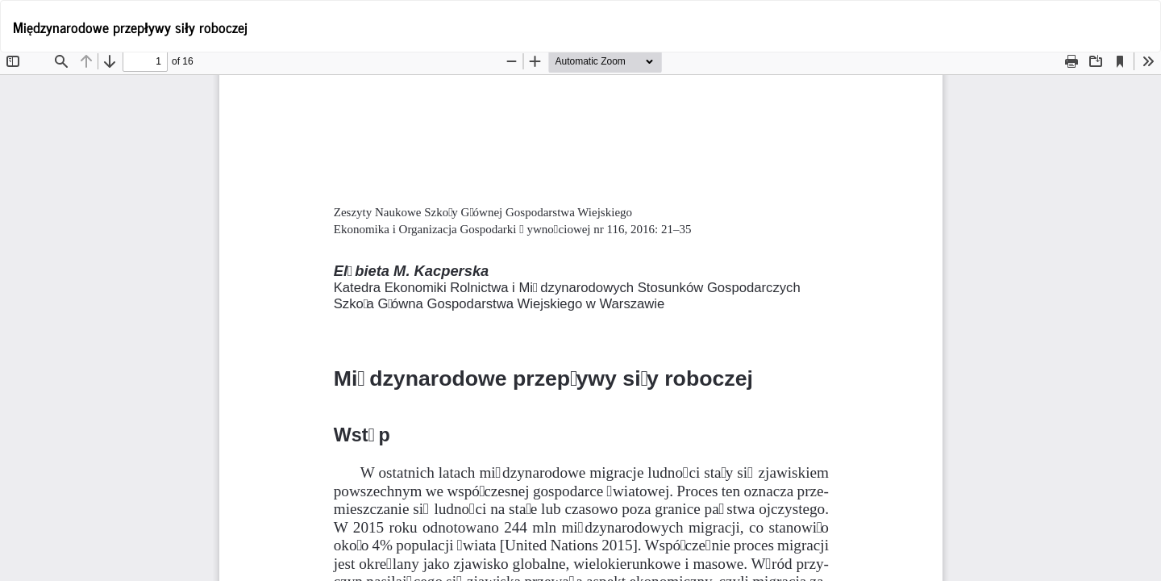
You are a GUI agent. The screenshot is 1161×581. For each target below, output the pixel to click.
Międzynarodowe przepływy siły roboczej (130, 27)
